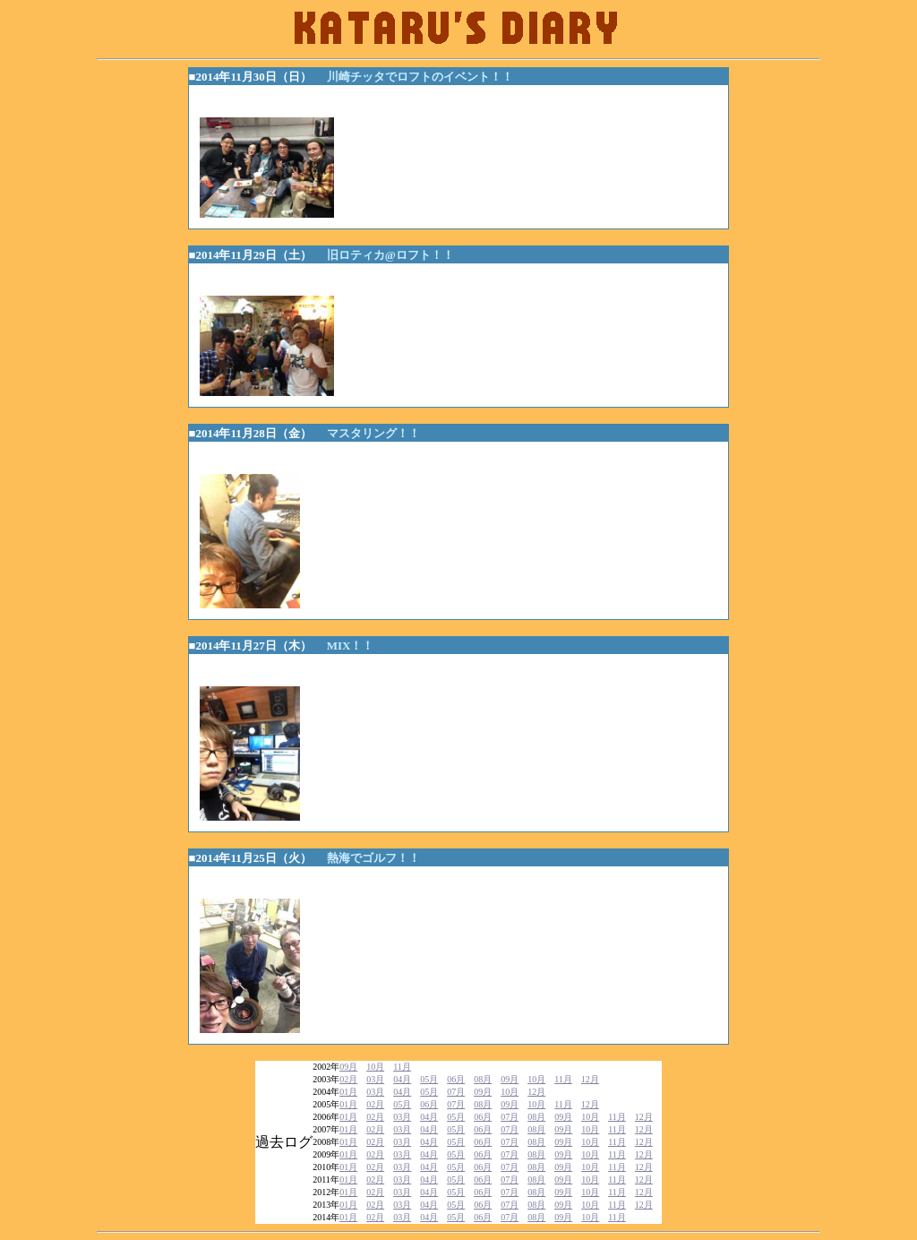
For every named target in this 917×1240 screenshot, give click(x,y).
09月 (348, 1067)
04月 (402, 1079)
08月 (483, 1079)
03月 (375, 1079)
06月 (456, 1079)
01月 (348, 1092)
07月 (456, 1092)
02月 (348, 1079)
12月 (590, 1079)
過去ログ (284, 1142)
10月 (375, 1067)
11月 (402, 1067)
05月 (429, 1079)
